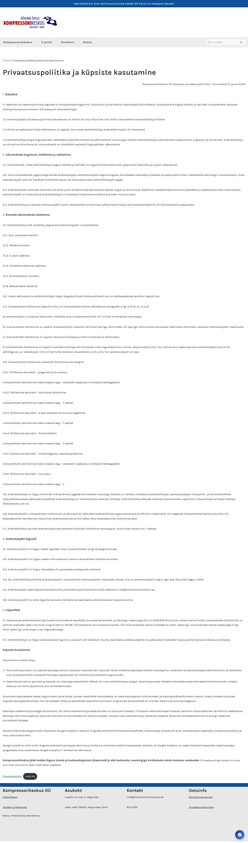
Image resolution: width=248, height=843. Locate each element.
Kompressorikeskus (18, 42)
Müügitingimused (201, 798)
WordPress (34, 817)
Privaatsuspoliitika (12, 778)
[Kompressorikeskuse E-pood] (30, 22)
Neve (6, 817)
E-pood (47, 42)
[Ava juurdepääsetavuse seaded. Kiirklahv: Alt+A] (239, 834)
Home (6, 60)
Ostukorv (67, 42)
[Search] (221, 42)
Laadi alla (30, 778)
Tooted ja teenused (15, 808)
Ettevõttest (10, 798)
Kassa (87, 42)
